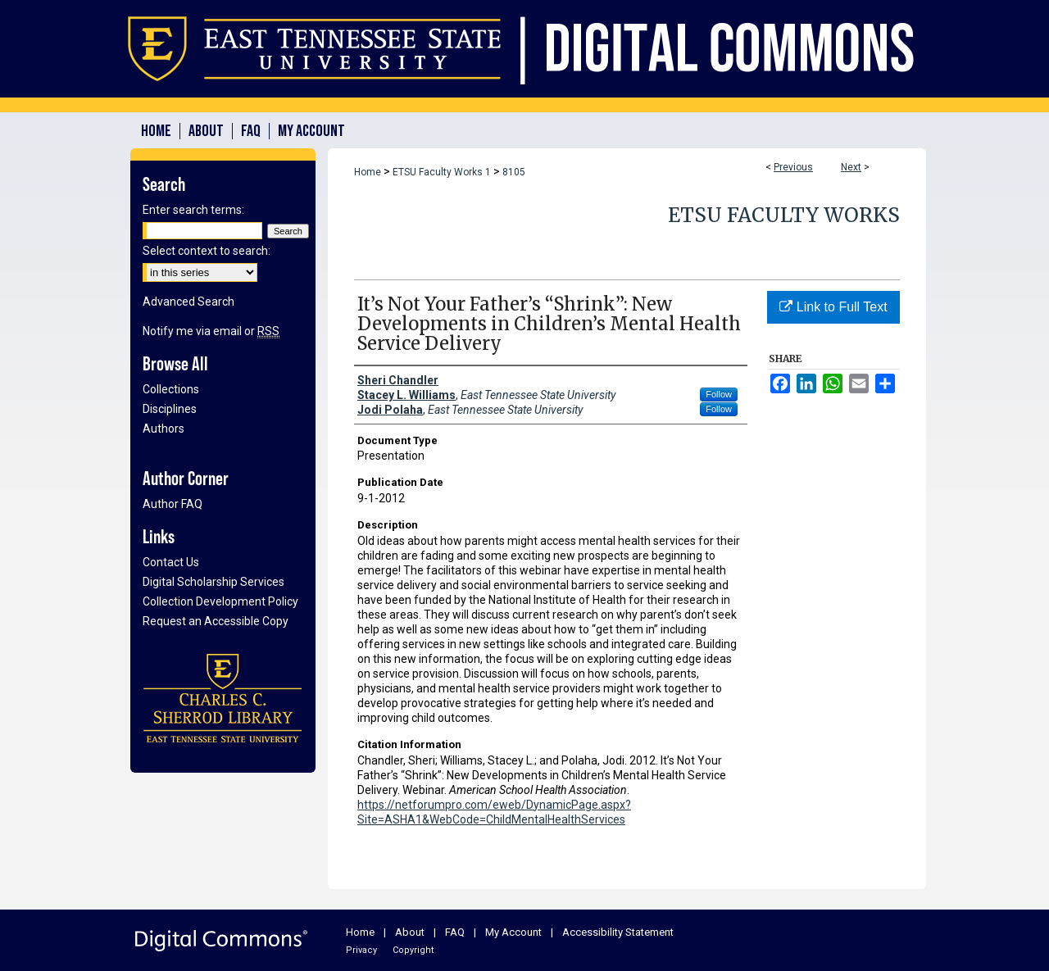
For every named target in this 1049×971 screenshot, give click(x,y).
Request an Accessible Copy (215, 621)
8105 (513, 172)
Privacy (361, 950)
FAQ (455, 932)
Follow (719, 394)
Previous (793, 167)
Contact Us (171, 562)
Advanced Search (188, 301)
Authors (163, 428)
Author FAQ (172, 503)
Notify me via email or (211, 331)
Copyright (413, 950)
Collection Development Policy (220, 601)
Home (367, 172)
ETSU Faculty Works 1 (442, 172)
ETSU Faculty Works (784, 215)
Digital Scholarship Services (213, 581)
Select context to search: (206, 250)
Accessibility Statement (618, 932)
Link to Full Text (833, 307)
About (410, 932)
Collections (171, 389)
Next (851, 167)
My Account (513, 932)
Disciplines (170, 408)
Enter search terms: (193, 209)
